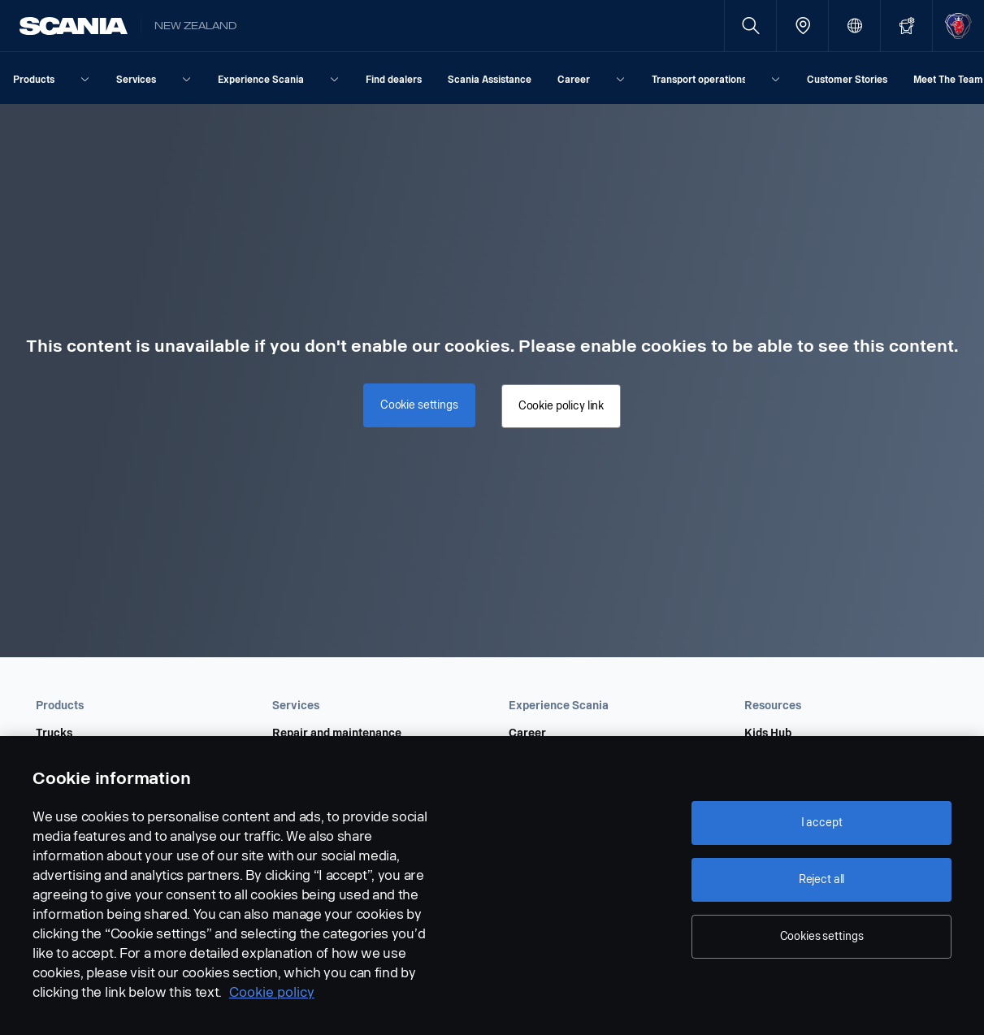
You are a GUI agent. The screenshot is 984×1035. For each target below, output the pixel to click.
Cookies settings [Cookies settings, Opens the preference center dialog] (822, 936)
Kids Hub (767, 733)
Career (527, 733)
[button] (131, 706)
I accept (822, 822)
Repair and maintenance (336, 733)
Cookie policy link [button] (558, 406)
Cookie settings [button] (422, 402)
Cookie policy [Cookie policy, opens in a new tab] (271, 992)
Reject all (822, 879)
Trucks (54, 733)
